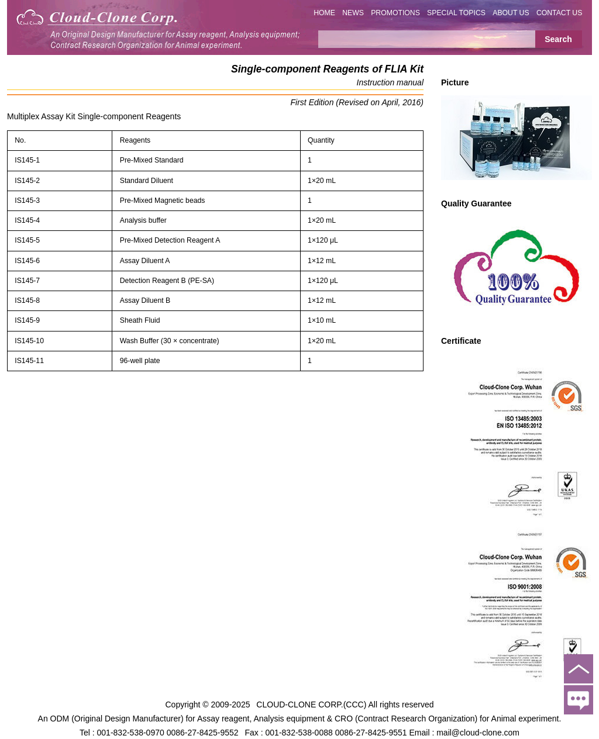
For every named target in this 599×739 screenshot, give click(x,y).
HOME (324, 13)
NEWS (353, 13)
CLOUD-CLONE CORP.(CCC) (311, 704)
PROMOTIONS (395, 13)
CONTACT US (559, 13)
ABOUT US (511, 13)
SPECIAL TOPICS (456, 13)
